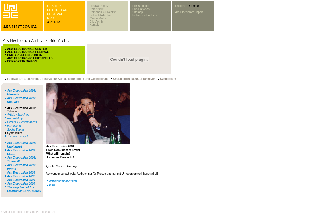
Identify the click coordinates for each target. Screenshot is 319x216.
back (52, 184)
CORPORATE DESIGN (22, 61)
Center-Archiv (98, 18)
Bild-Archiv (96, 21)
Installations (14, 125)
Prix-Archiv (96, 9)
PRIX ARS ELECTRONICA (24, 55)
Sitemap (137, 12)
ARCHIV (53, 22)
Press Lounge (141, 5)
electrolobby (15, 118)
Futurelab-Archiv (100, 15)
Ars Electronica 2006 (21, 172)
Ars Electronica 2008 (21, 180)
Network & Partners (144, 15)
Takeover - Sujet (17, 136)
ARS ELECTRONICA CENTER (27, 48)
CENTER (54, 6)
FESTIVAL (55, 14)
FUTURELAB (57, 10)
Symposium (14, 133)
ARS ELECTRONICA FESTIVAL (28, 52)
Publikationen (141, 9)
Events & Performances (22, 122)
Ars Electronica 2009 (21, 183)
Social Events (15, 129)
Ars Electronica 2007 (21, 176)
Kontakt (94, 24)
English (180, 5)
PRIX (51, 18)
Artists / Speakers (18, 114)
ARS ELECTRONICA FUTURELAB (30, 58)
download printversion (63, 181)
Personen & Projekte (103, 12)
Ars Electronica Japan (189, 12)
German (194, 5)
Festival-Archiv (99, 5)
